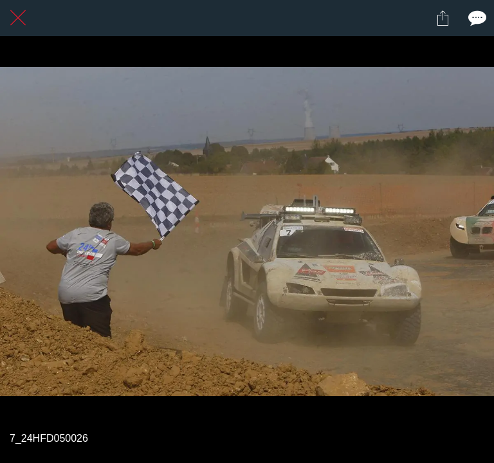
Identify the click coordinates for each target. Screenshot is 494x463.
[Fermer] (18, 18)
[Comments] (476, 18)
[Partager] (442, 18)
